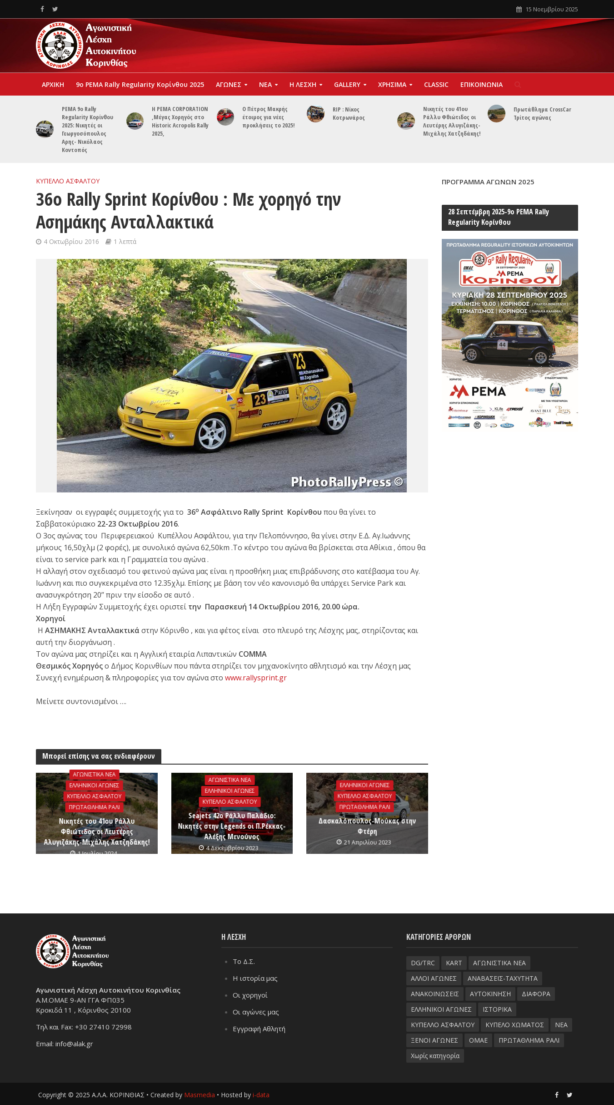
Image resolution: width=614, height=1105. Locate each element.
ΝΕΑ (265, 84)
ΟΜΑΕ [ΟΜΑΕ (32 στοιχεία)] (478, 1039)
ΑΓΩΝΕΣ (228, 84)
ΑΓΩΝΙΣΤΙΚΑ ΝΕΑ (94, 774)
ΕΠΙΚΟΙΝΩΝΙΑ (481, 84)
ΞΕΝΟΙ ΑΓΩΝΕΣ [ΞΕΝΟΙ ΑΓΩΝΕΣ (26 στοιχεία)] (434, 1039)
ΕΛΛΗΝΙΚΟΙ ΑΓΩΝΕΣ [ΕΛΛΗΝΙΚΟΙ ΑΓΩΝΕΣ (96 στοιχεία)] (441, 1008)
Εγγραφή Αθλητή (259, 1028)
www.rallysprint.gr (256, 678)
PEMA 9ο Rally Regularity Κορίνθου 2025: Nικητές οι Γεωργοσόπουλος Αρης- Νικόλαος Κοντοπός (87, 129)
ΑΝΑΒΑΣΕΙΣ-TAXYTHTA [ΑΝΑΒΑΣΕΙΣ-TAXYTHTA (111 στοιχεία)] (503, 977)
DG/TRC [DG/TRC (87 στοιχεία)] (423, 962)
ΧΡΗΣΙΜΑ (392, 84)
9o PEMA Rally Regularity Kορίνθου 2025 (140, 84)
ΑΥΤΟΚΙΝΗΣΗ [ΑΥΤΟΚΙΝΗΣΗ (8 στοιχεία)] (490, 993)
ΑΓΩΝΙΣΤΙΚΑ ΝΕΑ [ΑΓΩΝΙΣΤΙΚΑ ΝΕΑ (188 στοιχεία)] (499, 962)
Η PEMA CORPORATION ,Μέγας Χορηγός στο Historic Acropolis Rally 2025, (180, 121)
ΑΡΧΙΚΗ (53, 84)
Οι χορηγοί (250, 994)
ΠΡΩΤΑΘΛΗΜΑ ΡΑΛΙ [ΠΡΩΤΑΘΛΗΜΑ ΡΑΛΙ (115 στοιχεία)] (529, 1039)
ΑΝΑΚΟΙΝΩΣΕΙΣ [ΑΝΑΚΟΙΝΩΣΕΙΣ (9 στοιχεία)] (435, 993)
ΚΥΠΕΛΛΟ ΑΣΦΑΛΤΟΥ (68, 181)
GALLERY (347, 84)
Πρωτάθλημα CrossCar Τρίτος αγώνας (542, 113)
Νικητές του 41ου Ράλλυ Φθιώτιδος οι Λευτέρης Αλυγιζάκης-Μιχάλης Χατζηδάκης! (452, 121)
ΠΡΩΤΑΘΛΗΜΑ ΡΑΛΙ (94, 807)
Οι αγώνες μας (256, 1011)
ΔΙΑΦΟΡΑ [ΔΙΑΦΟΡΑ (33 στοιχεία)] (536, 993)
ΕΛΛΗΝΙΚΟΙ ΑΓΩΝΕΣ (95, 785)
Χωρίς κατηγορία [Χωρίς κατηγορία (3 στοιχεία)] (435, 1055)
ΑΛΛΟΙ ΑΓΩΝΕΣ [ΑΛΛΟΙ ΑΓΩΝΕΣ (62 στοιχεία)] (434, 977)
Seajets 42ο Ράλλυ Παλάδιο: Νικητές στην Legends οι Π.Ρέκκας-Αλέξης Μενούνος (232, 826)
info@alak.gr (74, 1043)
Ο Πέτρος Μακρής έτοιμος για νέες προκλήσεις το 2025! (268, 117)
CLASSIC (436, 84)
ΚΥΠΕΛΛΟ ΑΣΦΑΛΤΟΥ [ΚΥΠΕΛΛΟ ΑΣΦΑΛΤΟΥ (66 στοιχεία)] (442, 1024)
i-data (261, 1094)
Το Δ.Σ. (244, 960)
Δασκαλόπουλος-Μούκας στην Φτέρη (367, 826)
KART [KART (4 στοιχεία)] (454, 962)
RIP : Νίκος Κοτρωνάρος (349, 113)
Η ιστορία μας (255, 977)
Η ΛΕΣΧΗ (303, 84)
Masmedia (199, 1094)
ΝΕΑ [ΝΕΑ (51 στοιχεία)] (561, 1024)
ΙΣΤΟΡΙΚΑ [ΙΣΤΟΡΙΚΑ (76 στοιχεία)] (497, 1008)
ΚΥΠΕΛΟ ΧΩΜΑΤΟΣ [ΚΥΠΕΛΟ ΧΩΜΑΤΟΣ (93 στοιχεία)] (514, 1024)
